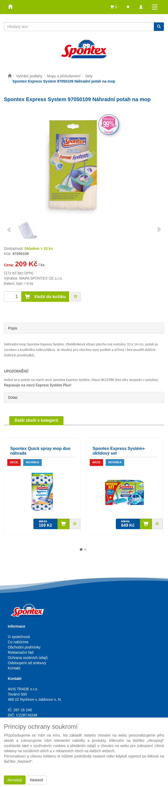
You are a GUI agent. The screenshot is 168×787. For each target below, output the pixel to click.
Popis (12, 328)
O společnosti (19, 637)
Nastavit (36, 780)
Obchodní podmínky (24, 647)
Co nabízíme (18, 642)
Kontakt (14, 668)
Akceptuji (14, 780)
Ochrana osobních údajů (28, 658)
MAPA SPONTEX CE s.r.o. (41, 278)
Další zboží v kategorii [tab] (36, 420)
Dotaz (13, 397)
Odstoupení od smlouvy (27, 663)
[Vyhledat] (159, 26)
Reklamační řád (20, 652)
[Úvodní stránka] (9, 76)
